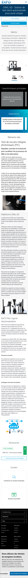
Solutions (16, 530)
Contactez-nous (5, 530)
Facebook (16, 541)
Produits (16, 528)
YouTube (16, 545)
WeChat (16, 547)
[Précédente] (2, 66)
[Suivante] (26, 66)
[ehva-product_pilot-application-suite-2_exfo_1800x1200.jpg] (21, 77)
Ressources (4, 539)
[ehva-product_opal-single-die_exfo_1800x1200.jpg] (14, 65)
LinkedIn (16, 539)
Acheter (16, 532)
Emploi (2, 532)
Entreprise (3, 528)
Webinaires (3, 541)
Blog (2, 543)
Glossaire (3, 545)
